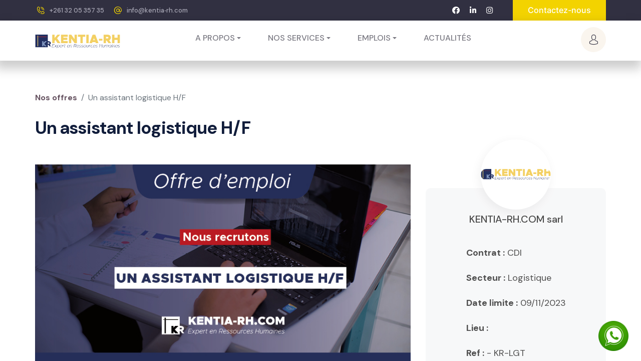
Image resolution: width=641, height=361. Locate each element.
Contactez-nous (559, 10)
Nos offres (56, 97)
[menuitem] (447, 38)
